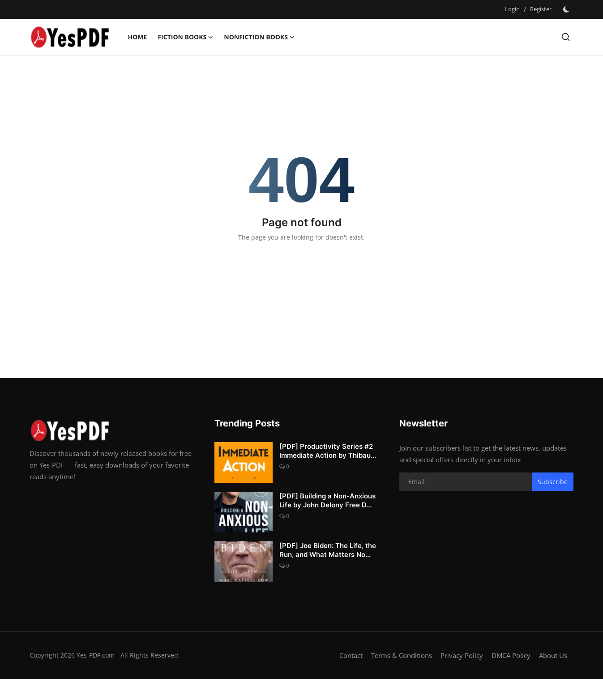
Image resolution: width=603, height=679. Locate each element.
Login (512, 9)
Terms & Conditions (401, 655)
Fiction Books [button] (185, 37)
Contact (351, 655)
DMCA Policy (511, 655)
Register (541, 9)
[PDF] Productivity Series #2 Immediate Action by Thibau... (327, 451)
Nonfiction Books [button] (259, 37)
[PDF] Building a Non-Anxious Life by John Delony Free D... (327, 500)
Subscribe (553, 481)
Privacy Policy (461, 655)
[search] (565, 37)
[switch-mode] (567, 9)
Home (137, 37)
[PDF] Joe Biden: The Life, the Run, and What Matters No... (327, 550)
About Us (553, 655)
